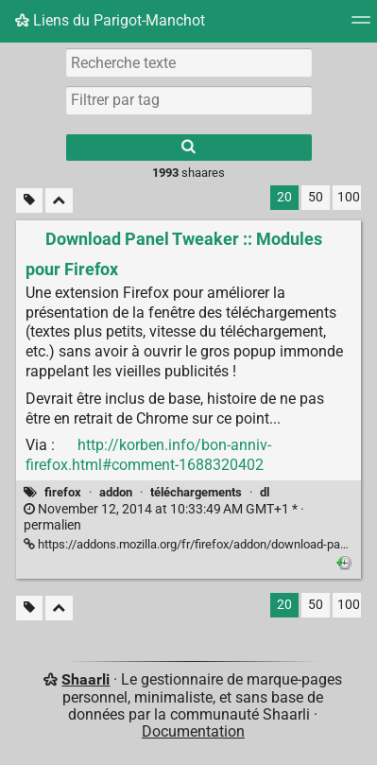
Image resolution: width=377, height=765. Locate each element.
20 (284, 197)
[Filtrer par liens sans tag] (29, 201)
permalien (164, 517)
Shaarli (85, 679)
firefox (62, 492)
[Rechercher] (189, 147)
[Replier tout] (59, 201)
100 (348, 197)
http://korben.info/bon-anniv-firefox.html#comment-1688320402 (148, 455)
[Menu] (361, 26)
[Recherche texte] (189, 62)
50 (315, 197)
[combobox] (189, 100)
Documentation (193, 731)
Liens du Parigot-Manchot (110, 20)
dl (264, 492)
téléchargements (196, 492)
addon (115, 492)
